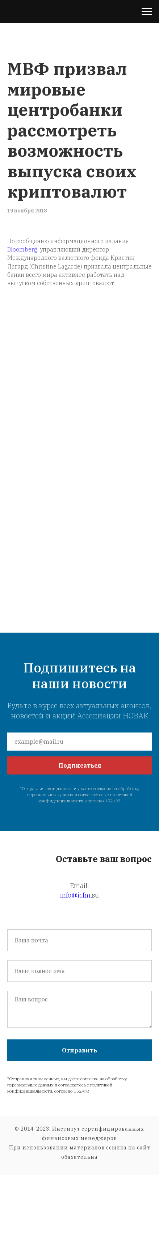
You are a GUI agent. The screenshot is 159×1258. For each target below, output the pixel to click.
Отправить (79, 1050)
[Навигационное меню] (147, 11)
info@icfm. (76, 895)
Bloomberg (22, 249)
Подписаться (79, 765)
